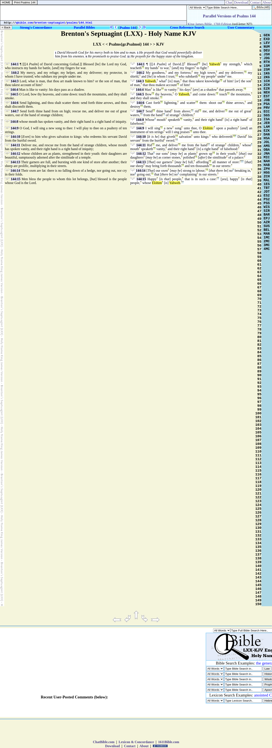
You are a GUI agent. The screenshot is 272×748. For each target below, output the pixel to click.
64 (259, 276)
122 (258, 497)
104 (258, 429)
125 (258, 509)
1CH (267, 81)
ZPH (267, 169)
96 (259, 398)
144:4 (14, 89)
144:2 (15, 72)
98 (259, 406)
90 (259, 375)
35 (259, 165)
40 (259, 185)
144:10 (15, 136)
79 (259, 333)
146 (258, 589)
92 (259, 383)
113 (258, 463)
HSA (267, 138)
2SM (267, 70)
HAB (267, 165)
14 (259, 85)
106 (258, 436)
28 (259, 139)
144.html (85, 22)
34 (259, 162)
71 (259, 303)
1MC (267, 238)
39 (259, 181)
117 (258, 478)
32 (259, 154)
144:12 (15, 153)
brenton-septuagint (50, 22)
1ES (267, 184)
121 (258, 494)
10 (259, 70)
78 (259, 330)
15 (259, 89)
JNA (267, 154)
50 (259, 223)
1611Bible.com (168, 742)
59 (259, 257)
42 (259, 192)
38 (259, 177)
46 (259, 207)
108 (258, 444)
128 (258, 520)
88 (259, 368)
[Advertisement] (93, 12)
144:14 (15, 170)
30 (259, 146)
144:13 (15, 162)
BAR (267, 215)
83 (259, 349)
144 (258, 581)
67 (259, 288)
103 (258, 425)
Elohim (208, 128)
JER (267, 123)
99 (259, 410)
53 (259, 234)
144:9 (14, 128)
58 (259, 253)
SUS (267, 226)
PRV (267, 108)
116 (258, 474)
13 (259, 82)
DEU (267, 51)
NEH (267, 93)
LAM (267, 127)
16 (259, 93)
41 (259, 188)
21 (259, 112)
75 (259, 318)
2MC (267, 241)
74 (259, 314)
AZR (267, 222)
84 (259, 352)
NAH (267, 161)
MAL (267, 180)
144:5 (14, 94)
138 (258, 558)
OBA (267, 150)
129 (258, 524)
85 (259, 356)
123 (258, 501)
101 (258, 417)
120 (258, 490)
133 (258, 539)
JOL (267, 142)
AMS (267, 146)
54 (259, 238)
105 (258, 433)
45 (259, 204)
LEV (267, 43)
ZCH (267, 176)
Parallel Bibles (84, 27)
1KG (267, 73)
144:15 (15, 179)
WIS (267, 207)
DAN (267, 135)
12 (259, 78)
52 (259, 230)
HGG (267, 173)
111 (258, 455)
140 (258, 566)
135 (258, 547)
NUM (267, 47)
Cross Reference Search (187, 27)
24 (259, 123)
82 (259, 345)
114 (258, 467)
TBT (267, 188)
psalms (72, 22)
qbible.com (24, 22)
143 (258, 577)
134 (258, 543)
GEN (267, 35)
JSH (267, 54)
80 (259, 337)
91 (259, 379)
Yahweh (214, 64)
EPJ (267, 218)
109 (258, 448)
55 (259, 242)
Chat (229, 2)
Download (241, 2)
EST (267, 96)
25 (259, 127)
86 (259, 360)
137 (258, 555)
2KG (267, 77)
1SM (267, 66)
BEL (267, 230)
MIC (267, 157)
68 (259, 291)
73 (259, 310)
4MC (267, 249)
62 (259, 268)
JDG (267, 58)
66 (259, 284)
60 (259, 261)
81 (259, 341)
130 (258, 528)
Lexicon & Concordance (136, 742)
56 (259, 246)
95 (259, 394)
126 (258, 513)
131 (258, 532)
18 (259, 101)
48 (259, 215)
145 (258, 585)
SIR (267, 211)
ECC (267, 112)
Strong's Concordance (36, 27)
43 (259, 196)
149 (258, 600)
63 (259, 272)
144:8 (14, 121)
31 (259, 150)
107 (258, 440)
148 (258, 597)
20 (259, 108)
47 (259, 211)
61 (259, 265)
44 (259, 200)
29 (259, 143)
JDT (267, 192)
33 (259, 158)
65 (259, 280)
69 (259, 295)
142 (258, 574)
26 (259, 131)
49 (259, 219)
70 (259, 299)
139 (258, 562)
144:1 (14, 64)
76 (259, 322)
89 (259, 371)
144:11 (15, 145)
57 (259, 249)
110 (258, 452)
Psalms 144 (128, 27)
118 (258, 482)
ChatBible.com (103, 742)
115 (258, 471)
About (267, 2)
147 (258, 593)
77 (259, 326)
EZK (267, 131)
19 (259, 104)
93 (259, 387)
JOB (267, 100)
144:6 (14, 102)
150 (258, 604)
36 (259, 169)
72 (259, 307)
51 (259, 226)
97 (259, 402)
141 (258, 570)
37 (259, 173)
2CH (267, 85)
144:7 (15, 111)
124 (258, 505)
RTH (267, 62)
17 (259, 97)
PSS (267, 203)
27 (259, 135)
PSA (267, 104)
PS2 (267, 199)
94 (259, 391)
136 (258, 551)
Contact (255, 2)
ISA (267, 119)
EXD (267, 39)
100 (258, 413)
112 (258, 459)
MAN (267, 234)
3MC (267, 245)
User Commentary (241, 27)
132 (258, 536)
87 (259, 364)
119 (258, 486)
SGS (267, 115)
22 (259, 116)
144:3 (14, 81)
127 (258, 516)
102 (258, 421)
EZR (267, 89)
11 (128, 56)
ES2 (267, 196)
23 (259, 120)
